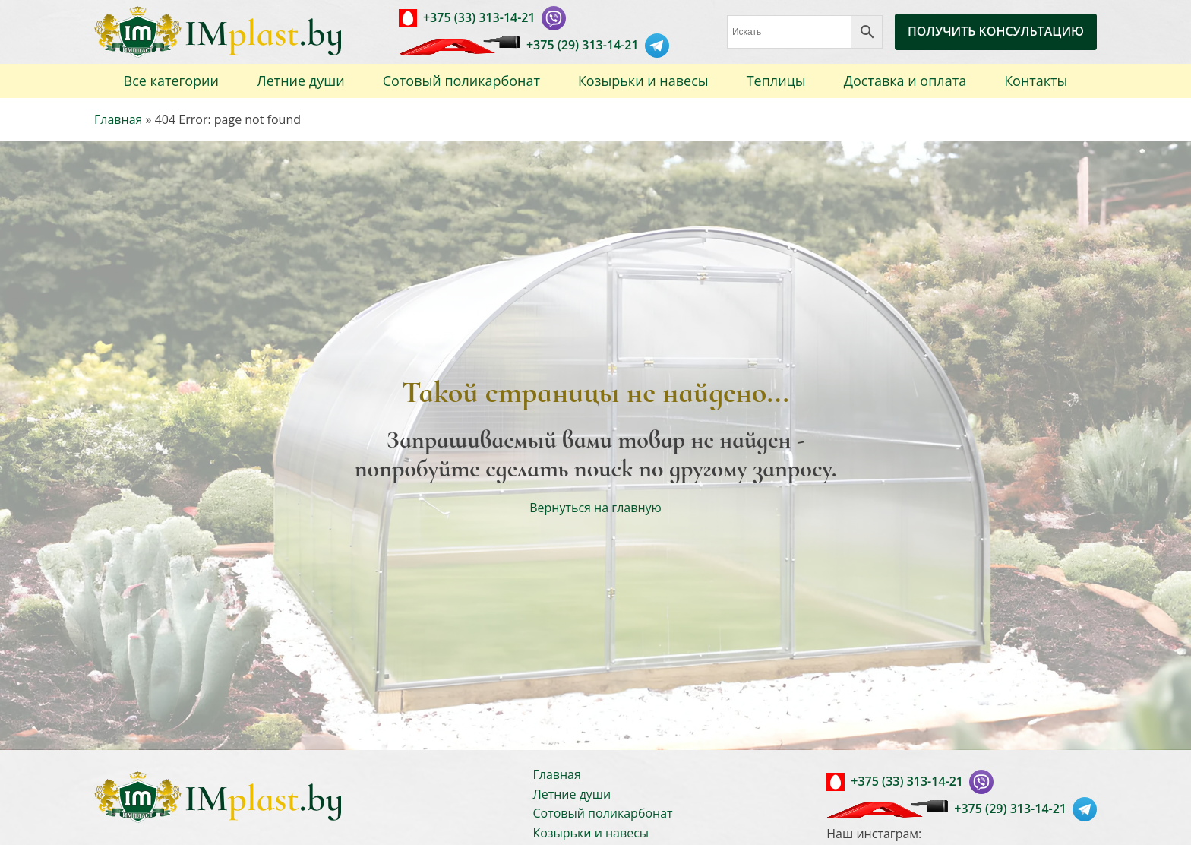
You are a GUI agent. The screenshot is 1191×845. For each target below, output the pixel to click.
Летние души (301, 80)
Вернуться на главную (595, 507)
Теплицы (776, 80)
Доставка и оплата (905, 80)
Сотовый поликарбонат (461, 80)
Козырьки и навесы (643, 80)
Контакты (1035, 80)
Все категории (171, 80)
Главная (118, 119)
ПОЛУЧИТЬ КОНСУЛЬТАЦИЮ (996, 31)
